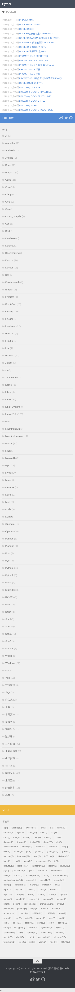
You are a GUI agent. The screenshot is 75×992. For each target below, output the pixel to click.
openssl (48, 899)
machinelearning (13, 880)
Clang (8, 194)
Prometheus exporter (33, 56)
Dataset (9, 245)
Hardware (10, 326)
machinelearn (60, 875)
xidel (22, 942)
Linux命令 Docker (29, 87)
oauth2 (20, 899)
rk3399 (50, 913)
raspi (34, 909)
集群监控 (10, 780)
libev (7, 875)
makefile (45, 880)
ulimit (20, 937)
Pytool (6, 3)
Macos (8, 443)
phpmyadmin (26, 20)
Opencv (9, 531)
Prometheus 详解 (29, 69)
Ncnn (8, 480)
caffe (61, 828)
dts (59, 842)
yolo (53, 942)
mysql (19, 890)
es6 (65, 847)
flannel (18, 851)
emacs (27, 847)
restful (24, 913)
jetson (53, 866)
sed (62, 918)
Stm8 (8, 641)
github (39, 851)
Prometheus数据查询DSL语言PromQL (41, 78)
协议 (7, 692)
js (6, 871)
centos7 (8, 832)
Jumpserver (11, 377)
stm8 (7, 928)
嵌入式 (9, 700)
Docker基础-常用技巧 (31, 83)
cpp (54, 832)
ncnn (31, 890)
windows (60, 937)
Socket (9, 626)
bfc (43, 828)
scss (52, 918)
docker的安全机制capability (36, 33)
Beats (8, 165)
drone (48, 842)
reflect (56, 909)
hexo (37, 856)
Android (9, 150)
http (17, 861)
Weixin (9, 656)
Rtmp (8, 604)
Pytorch (9, 575)
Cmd (7, 201)
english (53, 847)
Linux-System (12, 407)
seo (6, 923)
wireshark (9, 942)
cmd (43, 832)
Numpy (9, 516)
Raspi (8, 582)
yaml (42, 942)
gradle (66, 851)
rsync (7, 918)
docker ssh (26, 29)
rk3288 (37, 913)
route (62, 913)
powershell (30, 904)
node (41, 894)
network (55, 890)
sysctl (60, 928)
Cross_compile (13, 216)
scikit (29, 918)
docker (11, 12)
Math (8, 451)
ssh (51, 923)
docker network (30, 24)
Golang (9, 311)
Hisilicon (9, 355)
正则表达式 (11, 751)
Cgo (7, 187)
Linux (8, 399)
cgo (20, 832)
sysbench (47, 928)
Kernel (8, 385)
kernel (43, 871)
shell (17, 923)
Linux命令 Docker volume (35, 96)
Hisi (7, 348)
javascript (38, 866)
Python (9, 568)
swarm (33, 928)
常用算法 (10, 714)
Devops (9, 260)
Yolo (7, 678)
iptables (22, 866)
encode (40, 847)
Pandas (9, 538)
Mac (7, 421)
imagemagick (43, 861)
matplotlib (20, 885)
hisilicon (63, 856)
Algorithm (10, 143)
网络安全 (10, 773)
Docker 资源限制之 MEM (33, 51)
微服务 (9, 722)
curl (58, 837)
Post (7, 553)
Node (8, 509)
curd (47, 837)
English (9, 289)
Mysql (8, 472)
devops (21, 842)
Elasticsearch (12, 282)
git (28, 851)
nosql (52, 894)
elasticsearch (11, 847)
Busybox (10, 172)
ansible (16, 828)
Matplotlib (10, 458)
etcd (7, 851)
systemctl (9, 932)
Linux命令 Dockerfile (32, 101)
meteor (47, 885)
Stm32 (8, 634)
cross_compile (12, 837)
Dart (7, 231)
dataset (8, 842)
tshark (60, 932)
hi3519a (49, 856)
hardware (23, 856)
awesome (31, 828)
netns (43, 890)
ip (56, 861)
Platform (9, 546)
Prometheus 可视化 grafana (36, 65)
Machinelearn (12, 429)
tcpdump (31, 932)
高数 (7, 795)
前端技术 (10, 685)
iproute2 (9, 866)
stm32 (62, 923)
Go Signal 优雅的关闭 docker (36, 42)
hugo (28, 861)
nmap (20, 894)
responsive (10, 913)
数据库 (9, 736)
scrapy (40, 918)
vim (31, 937)
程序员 (9, 765)
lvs (46, 875)
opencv (34, 899)
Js (6, 370)
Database (10, 238)
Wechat (9, 648)
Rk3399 (9, 597)
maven (34, 885)
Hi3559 (9, 341)
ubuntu (8, 937)
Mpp (7, 465)
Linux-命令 (11, 414)
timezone (46, 932)
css (26, 837)
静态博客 (10, 787)
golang (52, 851)
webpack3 (44, 937)
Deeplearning (12, 253)
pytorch (22, 909)
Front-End (10, 304)
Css (7, 223)
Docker (9, 267)
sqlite (41, 923)
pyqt (60, 904)
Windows (10, 663)
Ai (6, 136)
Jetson (8, 363)
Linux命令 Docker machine (35, 92)
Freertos (9, 297)
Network (9, 487)
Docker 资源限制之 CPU (32, 47)
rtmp (18, 918)
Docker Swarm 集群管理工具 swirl (39, 38)
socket (29, 923)
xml (32, 942)
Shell (8, 619)
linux (18, 875)
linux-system (33, 875)
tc (21, 932)
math (7, 885)
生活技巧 (10, 758)
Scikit (8, 612)
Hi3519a (9, 333)
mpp (7, 890)
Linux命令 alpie (28, 105)
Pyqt (7, 560)
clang (32, 832)
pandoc (61, 899)
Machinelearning (14, 436)
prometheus (46, 904)
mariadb (59, 880)
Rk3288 (9, 590)
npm (63, 894)
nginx (8, 894)
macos (31, 880)
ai (6, 828)
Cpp (7, 209)
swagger (19, 928)
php (7, 904)
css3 (37, 837)
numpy (8, 899)
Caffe (8, 179)
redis (44, 909)
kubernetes (58, 871)
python (9, 909)
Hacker (9, 319)
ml (57, 885)
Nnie (7, 502)
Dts (7, 275)
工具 (7, 707)
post (16, 904)
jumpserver (19, 871)
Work (8, 670)
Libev (8, 392)
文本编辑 (10, 743)
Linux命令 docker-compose (36, 110)
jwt (31, 871)
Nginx (8, 494)
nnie (31, 894)
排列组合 (10, 729)
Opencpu (10, 524)
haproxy (9, 856)
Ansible (9, 158)
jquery (65, 866)
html (7, 861)
